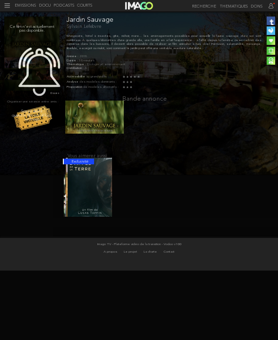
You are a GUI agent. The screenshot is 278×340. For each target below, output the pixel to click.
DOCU (45, 6)
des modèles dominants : (98, 82)
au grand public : (97, 76)
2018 (83, 56)
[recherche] (203, 6)
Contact (169, 259)
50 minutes (87, 60)
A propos (111, 259)
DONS (256, 6)
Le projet (131, 259)
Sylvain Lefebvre (84, 27)
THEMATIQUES (234, 6)
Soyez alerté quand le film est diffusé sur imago (32, 115)
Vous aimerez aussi (87, 160)
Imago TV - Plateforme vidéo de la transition (129, 252)
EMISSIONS (25, 6)
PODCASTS (63, 6)
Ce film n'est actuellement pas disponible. (32, 29)
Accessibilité (76, 76)
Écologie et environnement (106, 64)
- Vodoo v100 (171, 252)
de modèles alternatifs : (101, 87)
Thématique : (77, 64)
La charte (151, 259)
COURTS (84, 6)
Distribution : (76, 68)
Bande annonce (144, 99)
